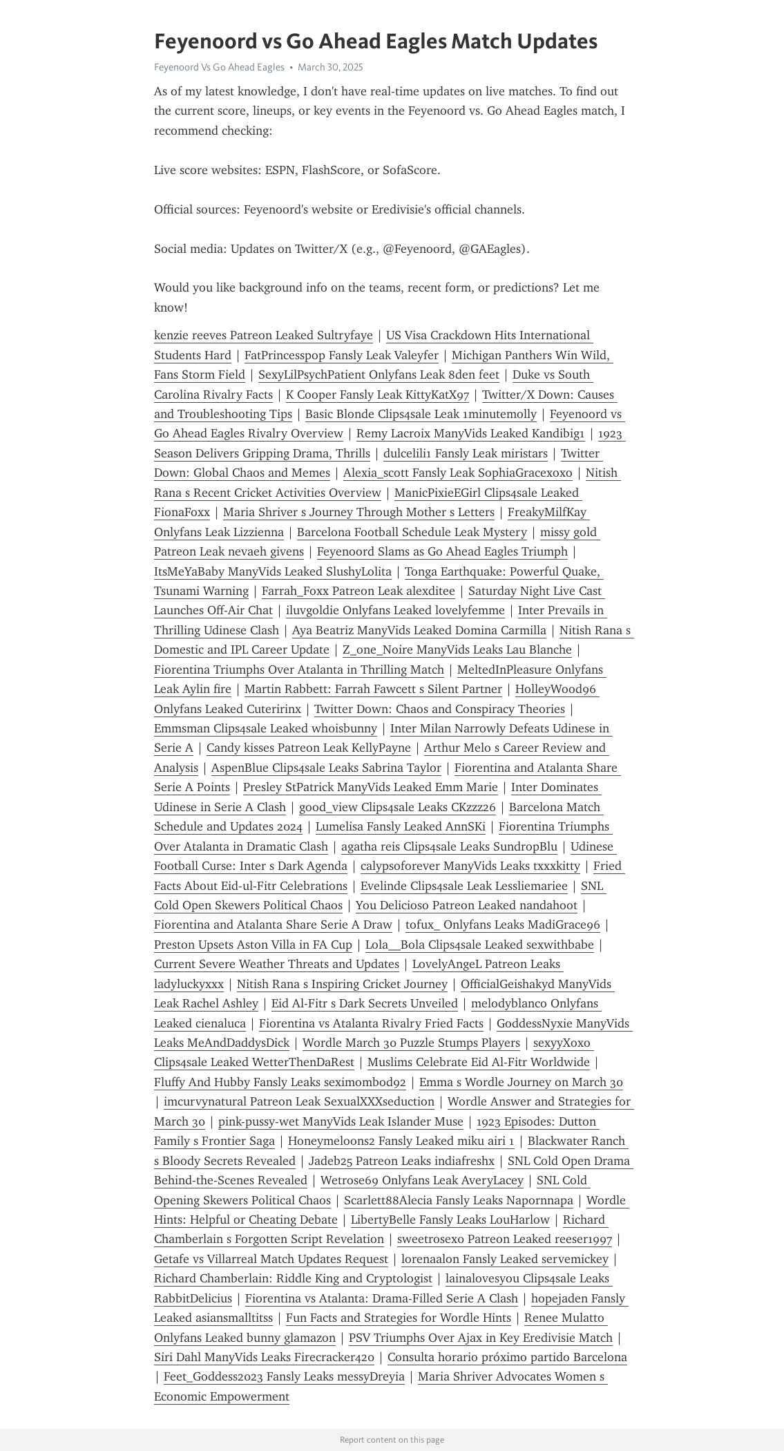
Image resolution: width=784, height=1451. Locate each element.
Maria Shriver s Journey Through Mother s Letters (359, 512)
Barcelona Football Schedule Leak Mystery (412, 532)
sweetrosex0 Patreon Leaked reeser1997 (504, 1238)
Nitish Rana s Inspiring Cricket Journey (342, 984)
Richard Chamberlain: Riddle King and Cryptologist (293, 1278)
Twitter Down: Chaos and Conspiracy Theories (439, 709)
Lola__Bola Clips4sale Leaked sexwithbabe (479, 944)
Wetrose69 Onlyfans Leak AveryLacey (422, 1180)
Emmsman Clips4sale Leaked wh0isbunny (265, 728)
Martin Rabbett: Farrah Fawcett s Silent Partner (373, 688)
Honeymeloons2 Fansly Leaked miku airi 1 (401, 1140)
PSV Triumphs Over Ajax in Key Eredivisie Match (481, 1337)
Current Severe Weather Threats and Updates (276, 963)
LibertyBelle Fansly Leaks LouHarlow (450, 1219)
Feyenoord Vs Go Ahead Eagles (219, 67)
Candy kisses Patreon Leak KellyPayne (309, 747)
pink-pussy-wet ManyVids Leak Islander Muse (340, 1121)
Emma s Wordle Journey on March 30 (521, 1082)
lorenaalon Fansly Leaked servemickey (505, 1259)
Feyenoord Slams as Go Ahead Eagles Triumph (442, 551)
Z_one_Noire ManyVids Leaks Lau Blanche (457, 649)
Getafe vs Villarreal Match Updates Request (271, 1259)
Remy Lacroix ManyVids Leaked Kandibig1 (470, 433)
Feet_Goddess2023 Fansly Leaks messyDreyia (284, 1376)
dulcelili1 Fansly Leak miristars (465, 453)
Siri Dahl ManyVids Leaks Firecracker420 (264, 1357)
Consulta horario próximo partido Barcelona (507, 1357)
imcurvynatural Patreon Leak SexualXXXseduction (299, 1101)
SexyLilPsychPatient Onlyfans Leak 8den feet (378, 374)
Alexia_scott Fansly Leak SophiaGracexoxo (458, 472)
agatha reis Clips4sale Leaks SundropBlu (449, 846)
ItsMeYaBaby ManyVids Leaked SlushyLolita (273, 571)
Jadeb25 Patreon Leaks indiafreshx (402, 1160)
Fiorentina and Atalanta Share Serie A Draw (273, 924)
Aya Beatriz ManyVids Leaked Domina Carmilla (419, 630)
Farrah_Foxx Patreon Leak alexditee (358, 590)
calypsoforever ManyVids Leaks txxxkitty (470, 865)
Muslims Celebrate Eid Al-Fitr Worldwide (478, 1062)
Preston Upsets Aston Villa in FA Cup (253, 944)
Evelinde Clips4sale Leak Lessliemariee (464, 885)
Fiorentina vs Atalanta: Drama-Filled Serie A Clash (381, 1298)
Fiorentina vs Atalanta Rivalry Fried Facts (371, 1023)
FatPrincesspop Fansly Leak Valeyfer (342, 355)
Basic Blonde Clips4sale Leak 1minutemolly (421, 413)
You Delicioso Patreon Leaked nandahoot (466, 905)
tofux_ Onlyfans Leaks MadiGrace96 (502, 924)
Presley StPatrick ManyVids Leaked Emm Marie (370, 787)
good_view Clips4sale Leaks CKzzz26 (397, 807)
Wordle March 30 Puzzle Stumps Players (411, 1042)
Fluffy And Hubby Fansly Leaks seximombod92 (280, 1082)
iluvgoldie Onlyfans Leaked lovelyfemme (395, 610)
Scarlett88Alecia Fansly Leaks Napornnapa (458, 1200)
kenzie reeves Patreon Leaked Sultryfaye (263, 335)
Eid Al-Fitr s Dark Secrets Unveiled (364, 1003)
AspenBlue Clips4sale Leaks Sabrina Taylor (326, 767)
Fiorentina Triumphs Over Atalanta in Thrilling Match (299, 669)
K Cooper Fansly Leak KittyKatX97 (377, 394)
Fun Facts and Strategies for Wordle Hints (398, 1317)
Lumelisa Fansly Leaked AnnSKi (401, 826)
